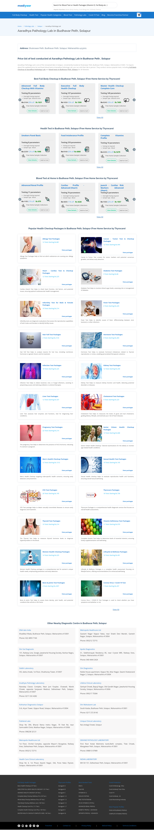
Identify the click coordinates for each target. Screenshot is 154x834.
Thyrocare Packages (111, 493)
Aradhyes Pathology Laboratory (31, 687)
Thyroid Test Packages (51, 524)
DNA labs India (25, 634)
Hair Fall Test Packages (52, 335)
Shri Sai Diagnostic (26, 653)
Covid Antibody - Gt (115, 800)
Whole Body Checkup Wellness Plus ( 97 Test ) (31, 804)
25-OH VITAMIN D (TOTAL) (86, 807)
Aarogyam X (61, 814)
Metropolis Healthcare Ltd (90, 634)
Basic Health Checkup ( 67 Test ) (27, 790)
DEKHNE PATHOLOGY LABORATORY (94, 744)
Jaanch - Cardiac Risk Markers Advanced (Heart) (112, 187)
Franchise (48, 830)
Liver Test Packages (50, 398)
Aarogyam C (61, 797)
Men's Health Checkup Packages (55, 462)
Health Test (33, 15)
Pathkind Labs (24, 725)
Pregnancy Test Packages (53, 429)
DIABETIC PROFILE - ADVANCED (88, 814)
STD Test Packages (50, 493)
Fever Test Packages (112, 303)
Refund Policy (107, 830)
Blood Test (68, 15)
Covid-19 (111, 797)
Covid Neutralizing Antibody (117, 804)
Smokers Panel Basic (31, 135)
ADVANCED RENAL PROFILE (87, 810)
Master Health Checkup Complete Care (112, 86)
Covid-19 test (94, 15)
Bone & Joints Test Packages (54, 587)
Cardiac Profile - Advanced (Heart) (72, 186)
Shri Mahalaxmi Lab (88, 709)
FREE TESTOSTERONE (85, 804)
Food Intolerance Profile (72, 135)
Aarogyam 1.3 (62, 804)
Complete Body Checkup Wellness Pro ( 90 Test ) (32, 800)
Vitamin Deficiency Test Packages (117, 524)
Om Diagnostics (86, 672)
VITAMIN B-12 (83, 797)
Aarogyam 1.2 (62, 800)
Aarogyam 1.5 (62, 807)
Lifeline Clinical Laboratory (90, 687)
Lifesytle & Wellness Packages (115, 555)
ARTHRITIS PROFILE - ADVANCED (88, 817)
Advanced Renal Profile (32, 185)
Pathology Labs (80, 15)
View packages (67, 250)
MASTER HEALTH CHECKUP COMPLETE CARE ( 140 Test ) (34, 817)
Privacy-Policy (86, 830)
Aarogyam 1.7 (62, 810)
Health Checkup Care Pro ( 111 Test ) (28, 810)
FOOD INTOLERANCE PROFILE (118, 814)
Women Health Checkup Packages (56, 555)
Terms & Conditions (129, 830)
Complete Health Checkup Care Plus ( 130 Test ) (32, 814)
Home (19, 26)
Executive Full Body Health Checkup (72, 86)
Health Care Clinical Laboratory (31, 763)
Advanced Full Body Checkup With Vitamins (32, 86)
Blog (103, 15)
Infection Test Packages (52, 367)
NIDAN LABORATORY (88, 763)
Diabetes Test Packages (113, 271)
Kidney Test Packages (112, 367)
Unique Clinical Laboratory (90, 725)
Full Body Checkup (19, 15)
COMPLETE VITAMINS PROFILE (118, 818)
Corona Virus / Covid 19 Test (115, 587)
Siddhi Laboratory (26, 672)
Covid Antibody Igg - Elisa (116, 790)
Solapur (40, 26)
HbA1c (80, 790)
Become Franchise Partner (117, 15)
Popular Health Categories (51, 15)
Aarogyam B (62, 793)
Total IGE (81, 793)
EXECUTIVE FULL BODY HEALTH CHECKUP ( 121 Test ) (33, 793)
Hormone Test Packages (113, 335)
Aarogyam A (61, 790)
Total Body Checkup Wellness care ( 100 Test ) (31, 807)
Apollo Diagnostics (87, 653)
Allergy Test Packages (51, 239)
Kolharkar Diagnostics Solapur (31, 709)
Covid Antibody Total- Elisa (117, 793)
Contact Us (67, 830)
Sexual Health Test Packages (115, 462)
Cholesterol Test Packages (114, 398)
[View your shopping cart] (139, 15)
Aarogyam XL (62, 817)
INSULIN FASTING (84, 800)
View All (100, 117)
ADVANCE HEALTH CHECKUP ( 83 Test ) (29, 797)
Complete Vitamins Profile (112, 136)
